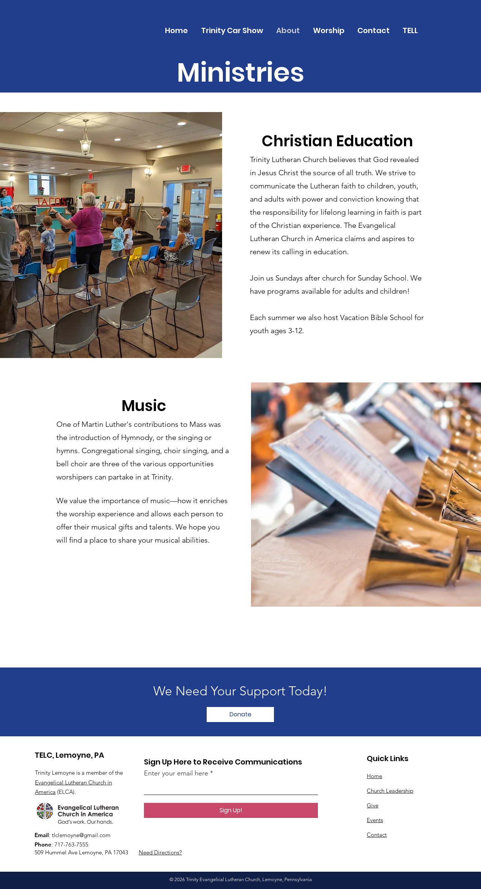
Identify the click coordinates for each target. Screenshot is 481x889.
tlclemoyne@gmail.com (81, 835)
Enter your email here (176, 773)
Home (374, 776)
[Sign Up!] (231, 810)
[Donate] (240, 714)
